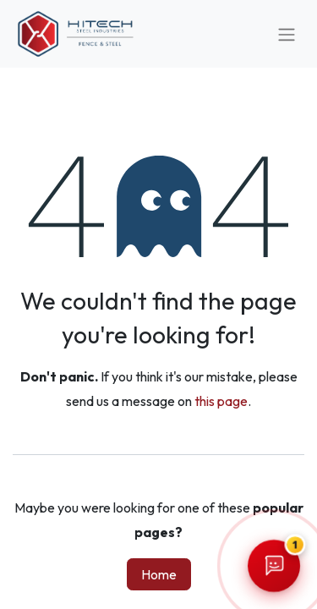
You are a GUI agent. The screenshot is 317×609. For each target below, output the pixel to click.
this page (221, 400)
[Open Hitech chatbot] (274, 566)
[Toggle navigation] (286, 33)
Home (159, 574)
